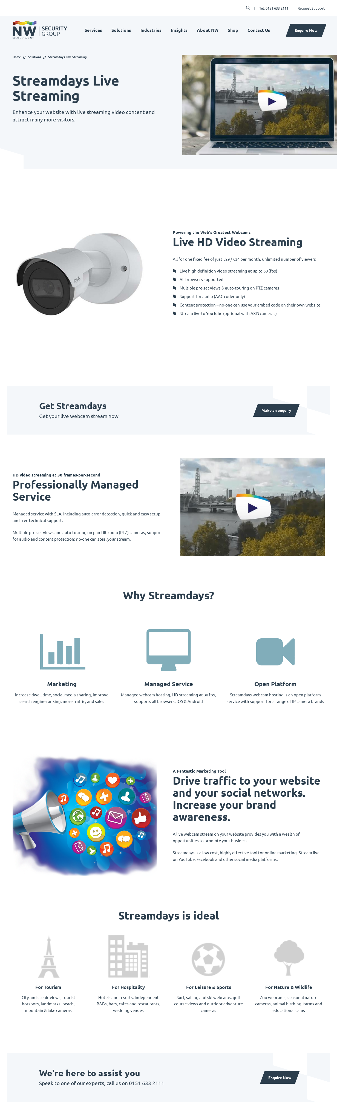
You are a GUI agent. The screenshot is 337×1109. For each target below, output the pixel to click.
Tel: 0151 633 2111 (273, 8)
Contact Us (258, 30)
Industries (151, 30)
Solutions (121, 30)
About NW (207, 30)
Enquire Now (306, 30)
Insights (179, 30)
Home (17, 57)
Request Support (311, 8)
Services (93, 30)
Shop (233, 30)
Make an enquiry (276, 410)
